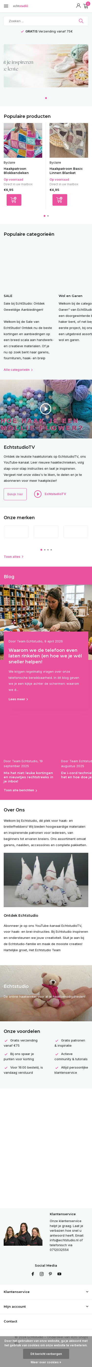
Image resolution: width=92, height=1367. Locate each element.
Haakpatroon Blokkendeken (16, 171)
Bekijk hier (15, 494)
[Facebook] (33, 1274)
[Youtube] (59, 1274)
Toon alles (14, 557)
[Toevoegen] (14, 200)
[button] (46, 98)
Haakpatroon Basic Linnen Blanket (66, 171)
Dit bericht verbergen (46, 1354)
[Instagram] (42, 1274)
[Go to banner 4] (46, 67)
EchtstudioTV (50, 494)
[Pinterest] (51, 1274)
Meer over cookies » (46, 1362)
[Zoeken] (46, 21)
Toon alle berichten (19, 790)
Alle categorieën (18, 370)
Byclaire (9, 162)
